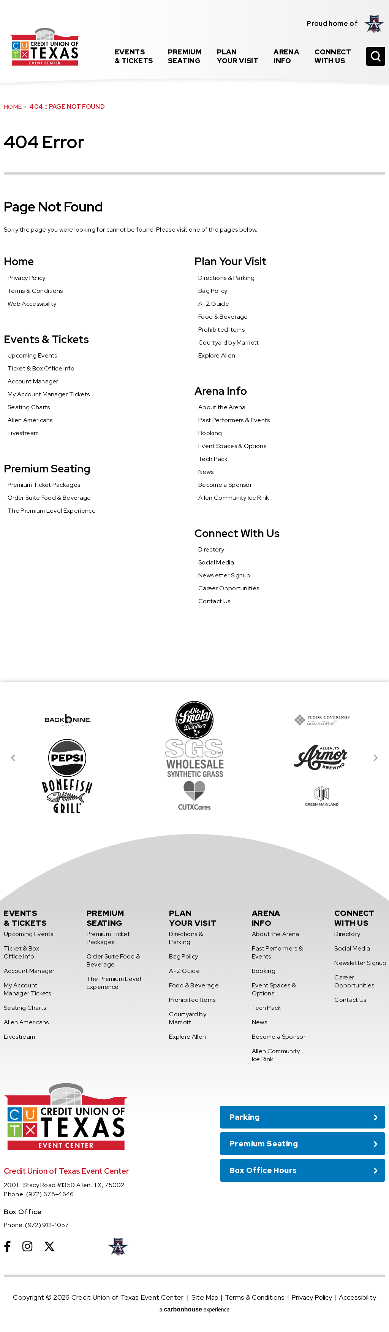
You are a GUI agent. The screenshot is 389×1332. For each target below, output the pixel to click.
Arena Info (220, 391)
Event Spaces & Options (232, 446)
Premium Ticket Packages (44, 485)
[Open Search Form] (375, 56)
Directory (211, 549)
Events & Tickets (46, 339)
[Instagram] (27, 1246)
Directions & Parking (226, 278)
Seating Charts (29, 407)
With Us (333, 56)
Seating (185, 56)
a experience (195, 1309)
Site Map (204, 1297)
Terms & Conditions (35, 291)
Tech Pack (213, 459)
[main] (194, 341)
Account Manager (33, 381)
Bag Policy (212, 291)
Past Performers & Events (234, 420)
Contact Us (214, 601)
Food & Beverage (223, 317)
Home (13, 107)
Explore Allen (216, 355)
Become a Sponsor (225, 485)
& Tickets (134, 56)
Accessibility (357, 1297)
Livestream (23, 433)
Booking (210, 433)
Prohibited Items (221, 330)
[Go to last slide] (14, 758)
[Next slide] (375, 758)
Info (286, 56)
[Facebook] (7, 1246)
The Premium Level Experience (52, 511)
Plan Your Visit (230, 261)
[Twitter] (49, 1246)
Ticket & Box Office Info (41, 368)
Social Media (216, 562)
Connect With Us (237, 533)
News (205, 472)
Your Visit (237, 56)
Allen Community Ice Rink (233, 498)
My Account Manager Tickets (49, 394)
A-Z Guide (213, 304)
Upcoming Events (32, 355)
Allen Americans (30, 420)
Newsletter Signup (224, 575)
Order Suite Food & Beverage (49, 498)
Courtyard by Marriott (228, 343)
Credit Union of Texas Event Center (44, 47)
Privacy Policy (26, 278)
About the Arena (222, 407)
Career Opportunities (228, 588)
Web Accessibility (32, 304)
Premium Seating (47, 468)
